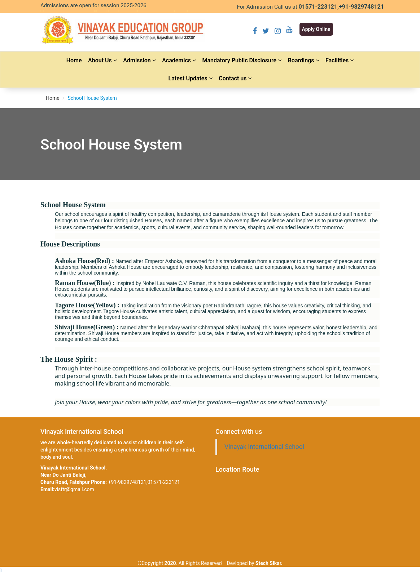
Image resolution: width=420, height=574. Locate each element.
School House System (92, 98)
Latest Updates (191, 78)
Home (74, 60)
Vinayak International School (264, 446)
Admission (139, 60)
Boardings (303, 60)
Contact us (235, 78)
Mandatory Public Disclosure (241, 60)
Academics (179, 60)
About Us (102, 60)
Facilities (339, 60)
